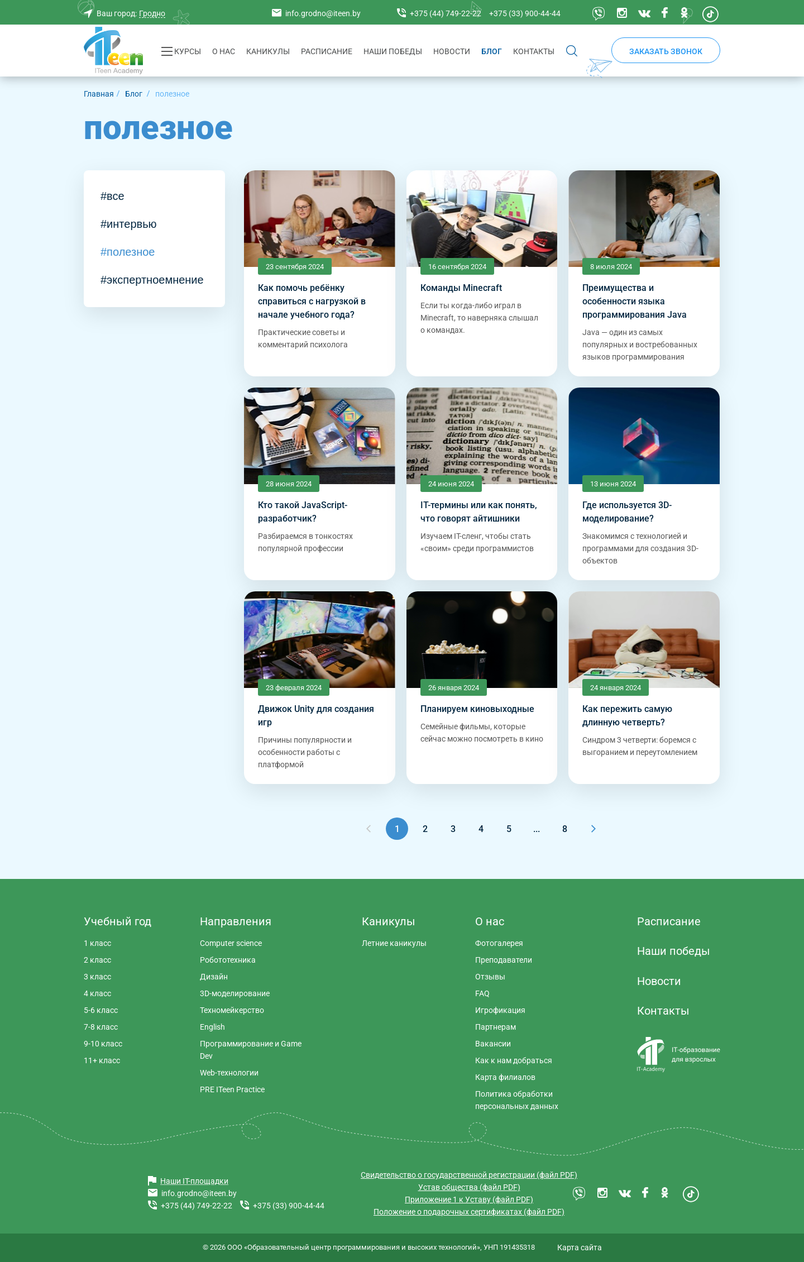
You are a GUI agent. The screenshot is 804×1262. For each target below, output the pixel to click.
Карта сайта (579, 1247)
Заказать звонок (665, 51)
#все (112, 196)
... (536, 829)
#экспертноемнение (152, 280)
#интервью (128, 224)
